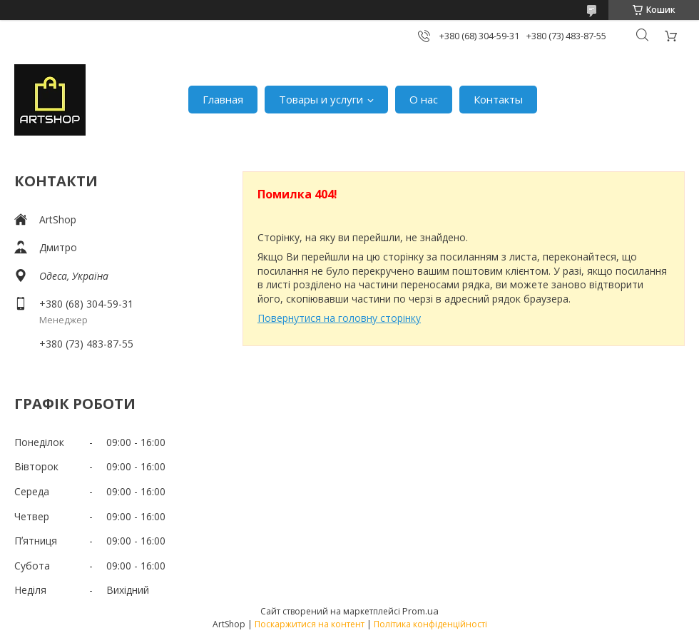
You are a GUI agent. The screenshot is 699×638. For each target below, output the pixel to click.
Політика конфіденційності (430, 624)
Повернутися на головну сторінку (339, 318)
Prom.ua (420, 610)
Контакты (498, 99)
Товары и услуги (321, 99)
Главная (223, 99)
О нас (423, 99)
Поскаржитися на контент (309, 624)
